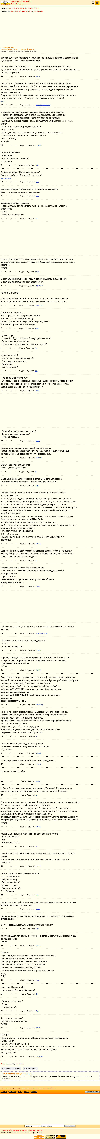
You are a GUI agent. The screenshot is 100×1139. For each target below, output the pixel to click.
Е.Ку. (37, 980)
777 (37, 846)
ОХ (37, 994)
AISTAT (37, 272)
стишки (36, 8)
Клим (37, 391)
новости (39, 1130)
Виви (37, 485)
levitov (38, 781)
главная (4, 1092)
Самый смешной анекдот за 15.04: (17, 1074)
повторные (13, 1088)
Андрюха (38, 753)
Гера (37, 1011)
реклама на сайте (6, 1130)
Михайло (39, 458)
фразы (30, 8)
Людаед (38, 764)
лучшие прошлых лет (25, 1088)
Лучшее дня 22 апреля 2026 (20, 1)
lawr (37, 182)
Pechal (37, 165)
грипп (2, 101)
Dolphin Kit (39, 1056)
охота (2, 178)
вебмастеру (31, 1130)
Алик (37, 929)
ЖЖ (36, 371)
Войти (13, 4)
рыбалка (8, 178)
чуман (38, 909)
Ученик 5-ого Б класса (43, 105)
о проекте (23, 1130)
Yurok (38, 441)
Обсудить (23, 76)
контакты (16, 1130)
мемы (25, 8)
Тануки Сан (38, 305)
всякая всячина (40, 1088)
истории (19, 8)
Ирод (37, 895)
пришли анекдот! (92, 1092)
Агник (38, 586)
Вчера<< (4, 1064)
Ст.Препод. (39, 705)
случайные (50, 1088)
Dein (37, 196)
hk (36, 218)
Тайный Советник (41, 633)
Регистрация (20, 4)
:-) (36, 736)
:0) (36, 472)
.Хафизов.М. (39, 286)
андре (37, 328)
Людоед (38, 650)
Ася (36, 348)
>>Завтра (20, 1064)
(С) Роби (39, 145)
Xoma (38, 76)
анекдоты (11, 8)
